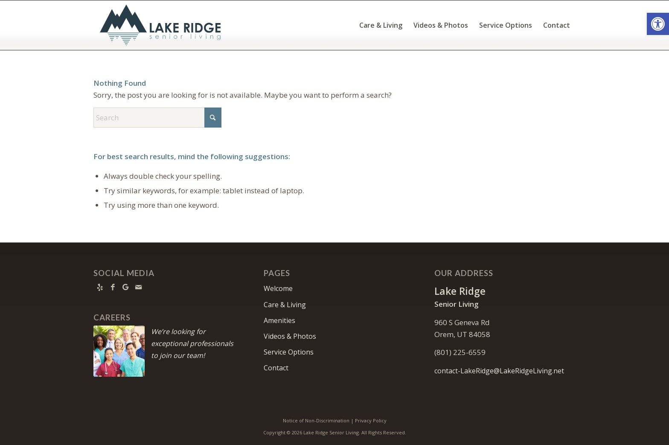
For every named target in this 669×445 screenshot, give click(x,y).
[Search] (157, 118)
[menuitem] (381, 25)
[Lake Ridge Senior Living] (162, 25)
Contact (276, 367)
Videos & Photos (290, 336)
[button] (658, 24)
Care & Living (285, 304)
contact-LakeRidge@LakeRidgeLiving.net (499, 370)
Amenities (279, 320)
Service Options (289, 352)
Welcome (278, 288)
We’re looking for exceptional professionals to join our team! (192, 343)
